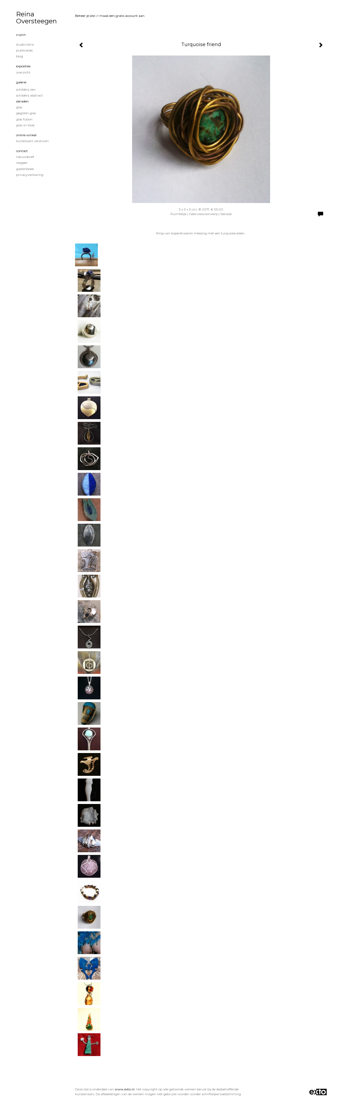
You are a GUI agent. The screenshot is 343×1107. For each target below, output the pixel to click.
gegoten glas (26, 113)
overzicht (23, 72)
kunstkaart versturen (32, 141)
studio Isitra (25, 44)
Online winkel (26, 135)
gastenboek (25, 169)
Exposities (23, 66)
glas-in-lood (25, 125)
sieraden (22, 101)
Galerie (21, 82)
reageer (22, 163)
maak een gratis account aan (121, 16)
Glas (19, 107)
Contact (22, 151)
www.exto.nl (125, 1089)
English (21, 34)
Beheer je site (85, 16)
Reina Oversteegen (36, 17)
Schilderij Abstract (29, 95)
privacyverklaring (29, 175)
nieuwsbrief (25, 157)
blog (19, 56)
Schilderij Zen (26, 89)
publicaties (24, 50)
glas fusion (24, 119)
